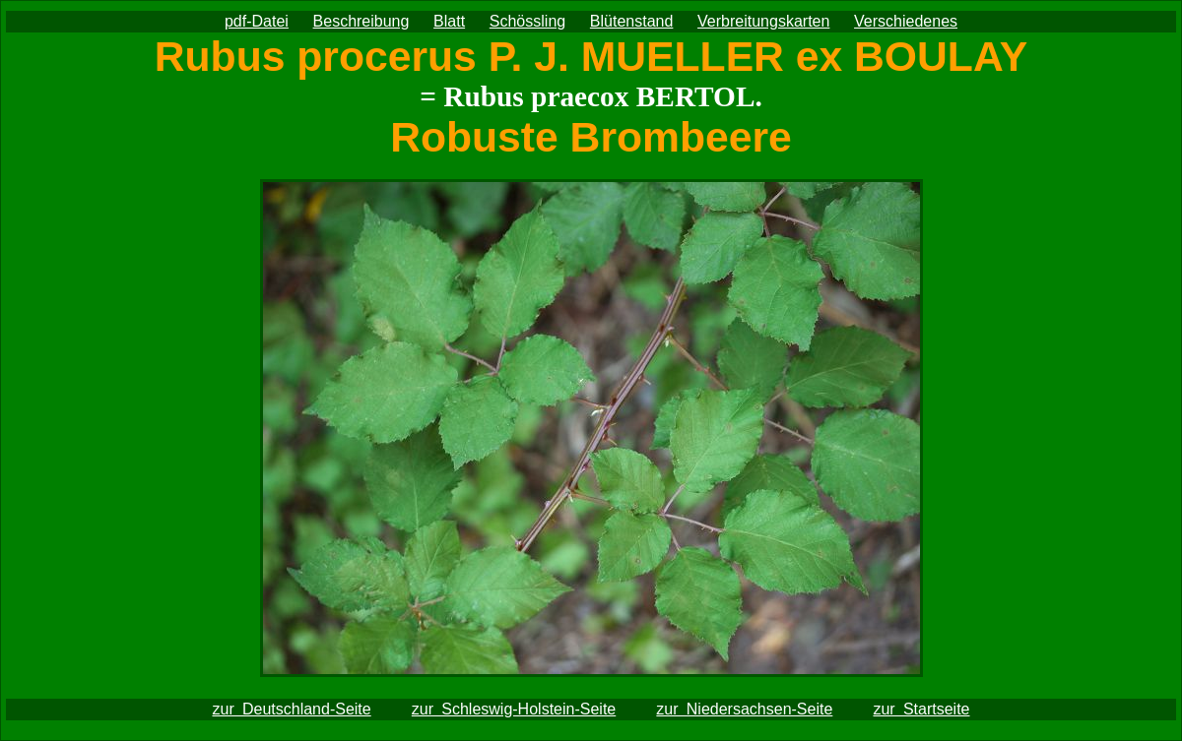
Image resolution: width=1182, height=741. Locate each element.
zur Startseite (921, 709)
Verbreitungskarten (763, 21)
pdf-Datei (257, 21)
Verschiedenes (905, 21)
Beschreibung (361, 21)
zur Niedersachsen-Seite (744, 709)
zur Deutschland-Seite (291, 709)
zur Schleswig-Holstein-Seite (514, 709)
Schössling (527, 21)
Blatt (449, 21)
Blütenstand (632, 21)
